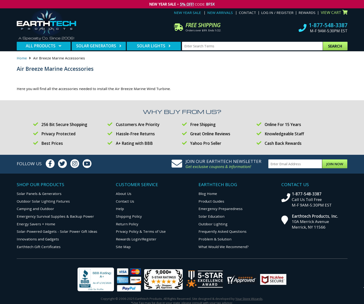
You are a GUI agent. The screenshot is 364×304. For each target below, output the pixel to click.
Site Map (123, 246)
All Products (40, 46)
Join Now (334, 164)
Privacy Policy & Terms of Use (141, 231)
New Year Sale (187, 12)
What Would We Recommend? (223, 246)
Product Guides (211, 201)
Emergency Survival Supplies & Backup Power (55, 216)
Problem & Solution (214, 239)
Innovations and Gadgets (38, 239)
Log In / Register (277, 12)
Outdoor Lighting (213, 224)
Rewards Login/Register (136, 239)
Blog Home (207, 193)
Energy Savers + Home (36, 224)
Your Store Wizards (249, 299)
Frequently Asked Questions (222, 231)
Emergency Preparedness (220, 208)
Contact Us (125, 201)
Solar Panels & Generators (39, 193)
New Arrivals (220, 12)
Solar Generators (96, 46)
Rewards (307, 12)
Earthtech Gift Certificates (39, 246)
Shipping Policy (129, 216)
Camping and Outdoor (35, 208)
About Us (123, 193)
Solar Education (211, 216)
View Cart (334, 12)
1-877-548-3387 (328, 25)
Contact (247, 12)
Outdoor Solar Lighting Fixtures (43, 201)
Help (120, 208)
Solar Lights (151, 46)
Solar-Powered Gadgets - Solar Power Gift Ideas (57, 231)
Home (22, 58)
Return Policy (127, 224)
